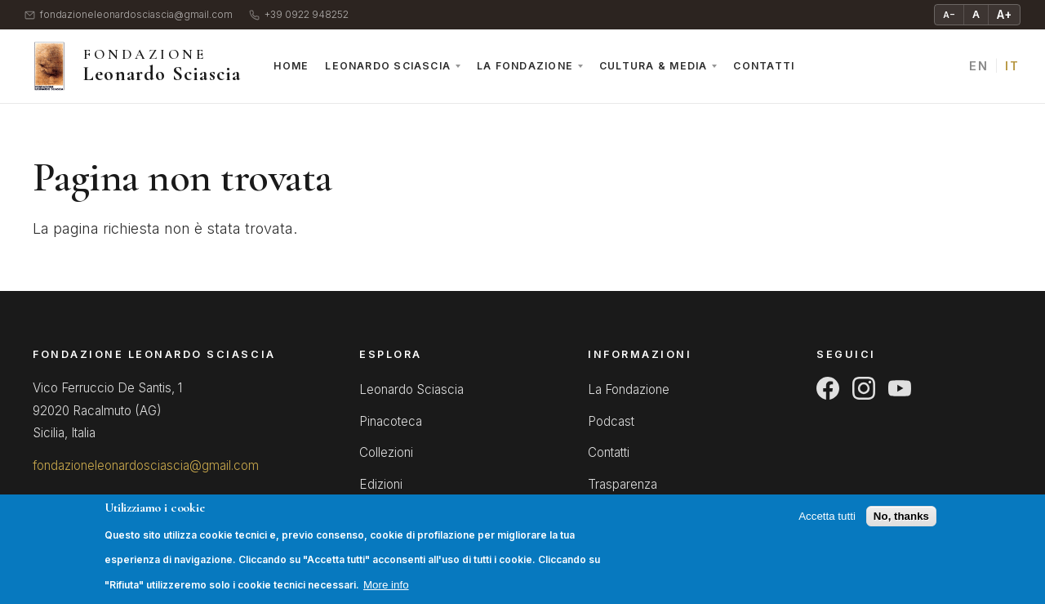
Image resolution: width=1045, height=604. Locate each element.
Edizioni (380, 484)
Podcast (611, 421)
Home (291, 66)
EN (978, 66)
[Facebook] (827, 388)
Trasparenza (622, 484)
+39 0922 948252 (299, 15)
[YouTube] (899, 388)
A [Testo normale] (976, 14)
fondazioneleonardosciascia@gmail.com (128, 15)
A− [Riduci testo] (949, 15)
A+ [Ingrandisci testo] (1004, 14)
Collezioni (386, 452)
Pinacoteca (390, 421)
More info (386, 594)
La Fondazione (525, 66)
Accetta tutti (827, 525)
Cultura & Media (653, 66)
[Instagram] (863, 388)
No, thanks (901, 525)
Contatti (763, 66)
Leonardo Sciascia (388, 66)
